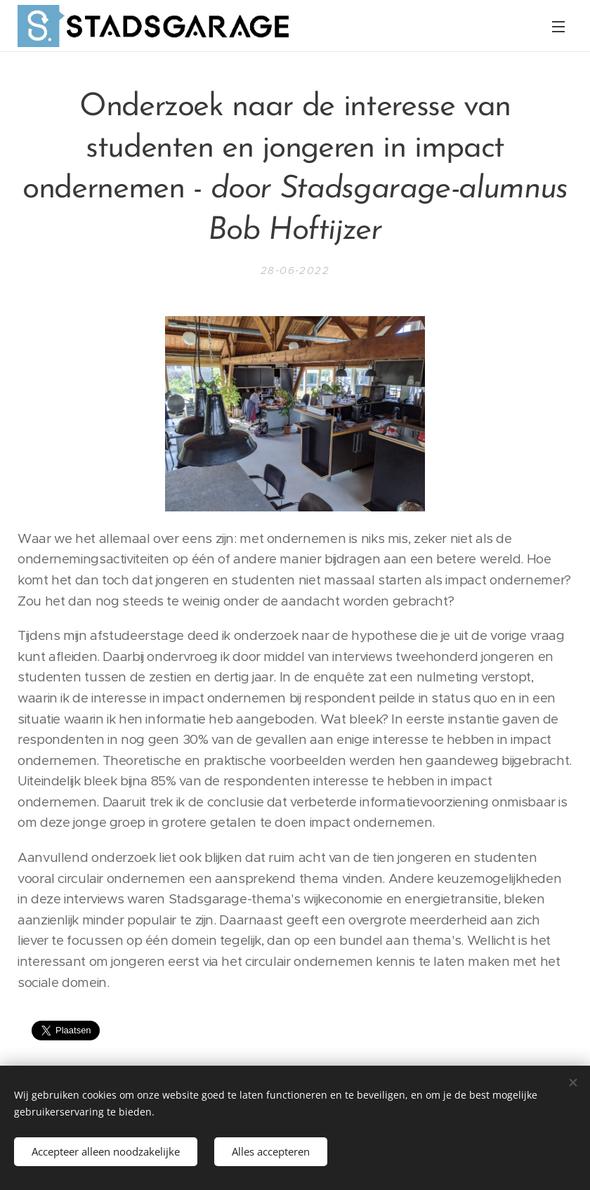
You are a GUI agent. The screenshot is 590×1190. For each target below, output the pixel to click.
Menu (558, 26)
